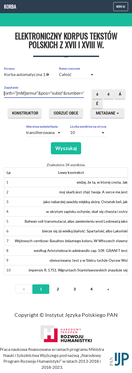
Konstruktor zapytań (25, 114)
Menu (122, 7)
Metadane (107, 113)
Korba (10, 6)
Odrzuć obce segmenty (66, 114)
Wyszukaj (66, 148)
